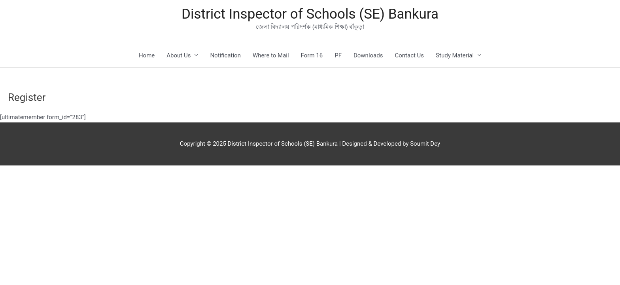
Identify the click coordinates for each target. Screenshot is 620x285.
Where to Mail (271, 55)
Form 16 (312, 55)
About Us (178, 55)
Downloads (368, 55)
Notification (225, 55)
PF (338, 55)
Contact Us (409, 55)
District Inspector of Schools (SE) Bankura (310, 14)
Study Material (455, 55)
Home (147, 55)
